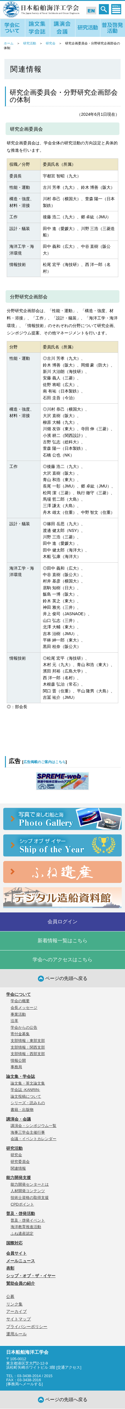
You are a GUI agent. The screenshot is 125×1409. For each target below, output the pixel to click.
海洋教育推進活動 (26, 1227)
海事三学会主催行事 (28, 1132)
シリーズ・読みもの (28, 1103)
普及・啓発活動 (20, 1213)
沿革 (14, 1021)
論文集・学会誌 (20, 1076)
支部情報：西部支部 (28, 1054)
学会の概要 (20, 1001)
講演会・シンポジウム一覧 (33, 1125)
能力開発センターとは (30, 1184)
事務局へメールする (24, 1384)
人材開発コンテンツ (28, 1191)
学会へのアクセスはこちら (62, 959)
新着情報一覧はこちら (62, 940)
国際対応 (14, 1243)
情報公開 (18, 1060)
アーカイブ (16, 1311)
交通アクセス (68, 1367)
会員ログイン (62, 921)
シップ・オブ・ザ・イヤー (30, 1275)
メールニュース (20, 1260)
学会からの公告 (24, 1027)
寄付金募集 (20, 1034)
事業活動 (18, 1014)
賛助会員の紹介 (20, 1283)
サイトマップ (18, 1319)
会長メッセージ (24, 1007)
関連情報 (18, 1168)
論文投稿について (26, 1096)
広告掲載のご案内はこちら (44, 762)
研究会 (50, 43)
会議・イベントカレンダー (33, 1139)
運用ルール (16, 1334)
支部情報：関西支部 (28, 1047)
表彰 (10, 1268)
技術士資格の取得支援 (30, 1197)
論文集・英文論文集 (28, 1083)
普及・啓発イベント (28, 1220)
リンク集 (14, 1304)
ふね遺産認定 (22, 1233)
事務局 (16, 1067)
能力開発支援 (18, 1177)
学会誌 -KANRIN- (25, 1090)
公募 (10, 1296)
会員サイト (16, 1253)
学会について (18, 994)
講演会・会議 (18, 1119)
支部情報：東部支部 (28, 1040)
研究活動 (29, 43)
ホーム (8, 43)
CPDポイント (22, 1204)
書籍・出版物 (22, 1109)
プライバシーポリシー (26, 1326)
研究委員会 (20, 1161)
